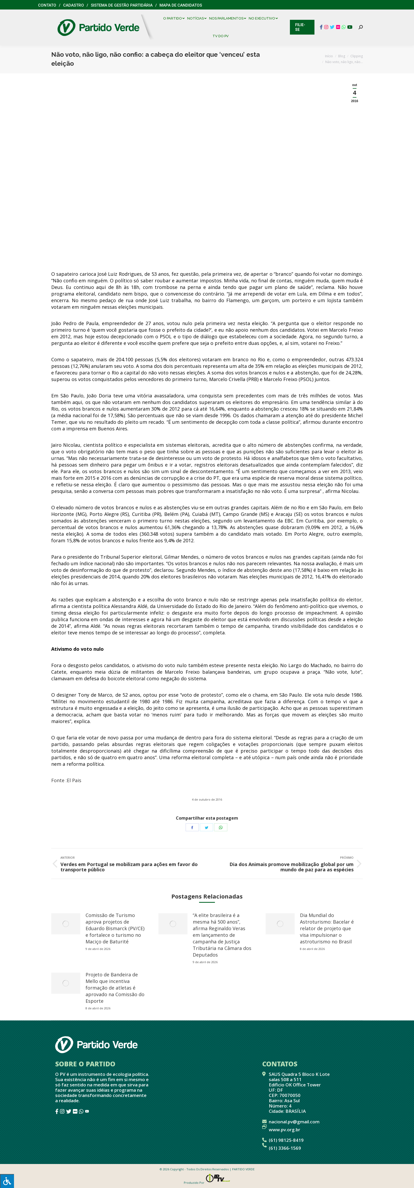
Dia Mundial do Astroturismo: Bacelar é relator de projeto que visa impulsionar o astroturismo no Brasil (327, 928)
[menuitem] (175, 18)
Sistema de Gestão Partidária (122, 5)
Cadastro (73, 5)
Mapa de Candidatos (180, 5)
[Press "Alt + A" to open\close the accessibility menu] (7, 1181)
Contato (47, 5)
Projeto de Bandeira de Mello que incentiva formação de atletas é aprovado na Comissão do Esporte (115, 987)
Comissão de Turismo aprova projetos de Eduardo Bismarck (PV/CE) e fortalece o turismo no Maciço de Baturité (115, 928)
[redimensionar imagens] (65, 923)
